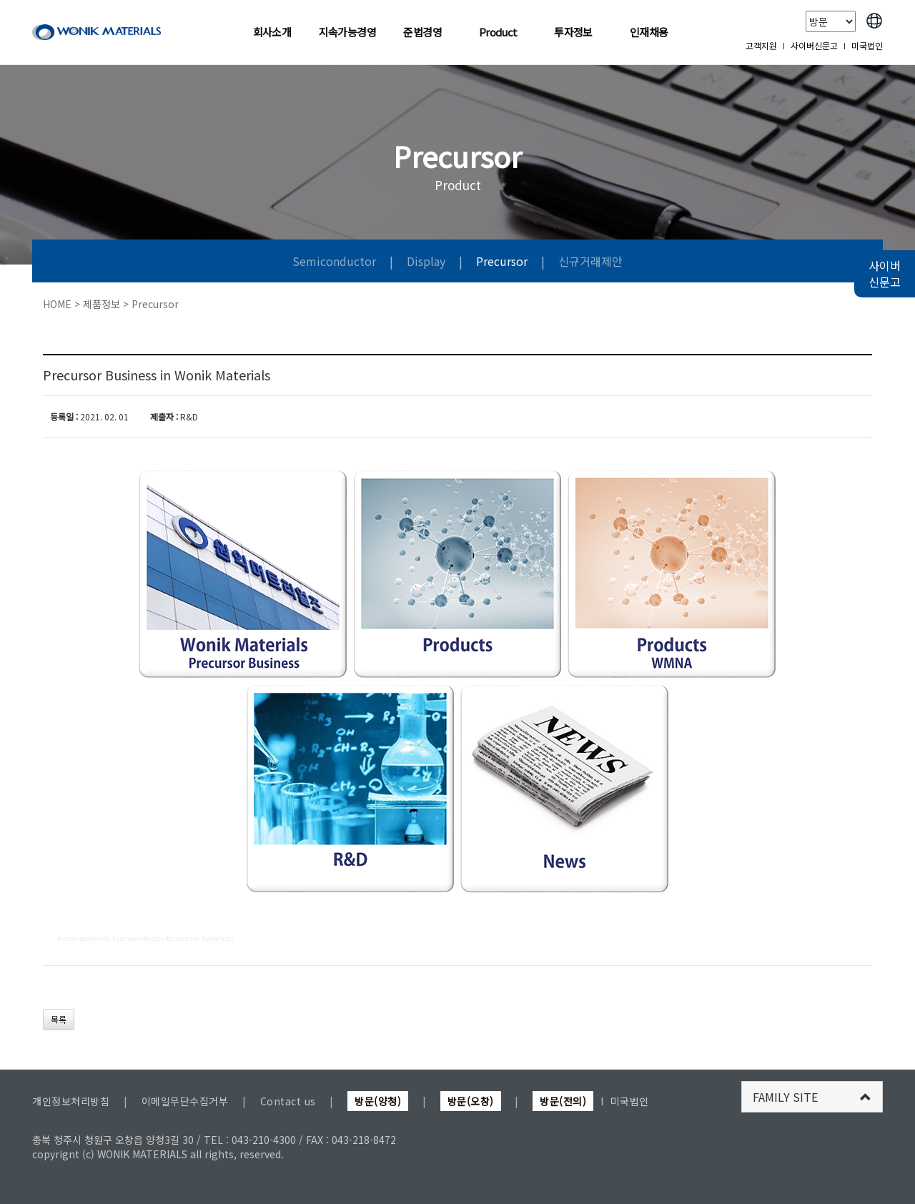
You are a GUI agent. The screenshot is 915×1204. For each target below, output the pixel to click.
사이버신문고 (814, 45)
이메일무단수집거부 (185, 1101)
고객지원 (761, 45)
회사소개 (272, 31)
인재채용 (649, 31)
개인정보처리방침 (70, 1101)
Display (426, 261)
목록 (58, 1019)
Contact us (288, 1101)
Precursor (502, 261)
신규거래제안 (590, 261)
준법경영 (422, 31)
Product (498, 31)
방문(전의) (563, 1101)
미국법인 (867, 45)
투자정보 (573, 31)
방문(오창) (470, 1101)
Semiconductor (334, 261)
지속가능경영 (347, 31)
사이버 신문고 (885, 273)
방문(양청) (378, 1101)
